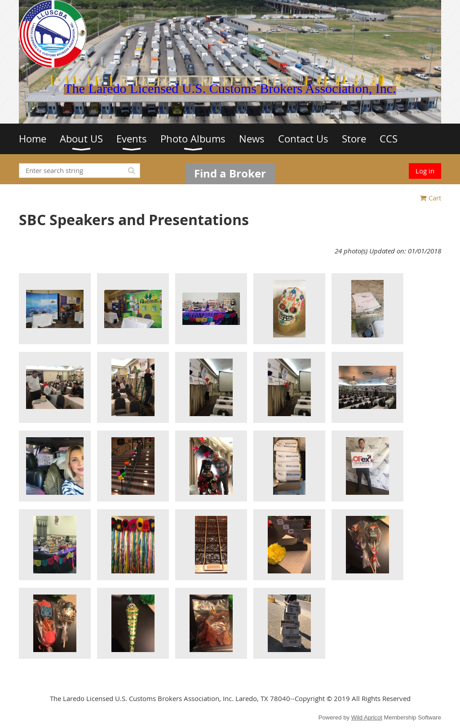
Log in (425, 170)
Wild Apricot (366, 717)
